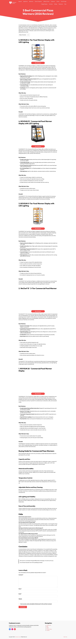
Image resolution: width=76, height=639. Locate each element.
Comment (21, 580)
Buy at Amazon (38, 64)
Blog (47, 626)
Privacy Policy (49, 629)
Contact (48, 630)
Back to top (65, 636)
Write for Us (48, 625)
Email (20, 599)
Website (20, 604)
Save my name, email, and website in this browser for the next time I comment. (36, 609)
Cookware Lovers (18, 636)
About (47, 627)
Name (20, 594)
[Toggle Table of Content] (28, 36)
